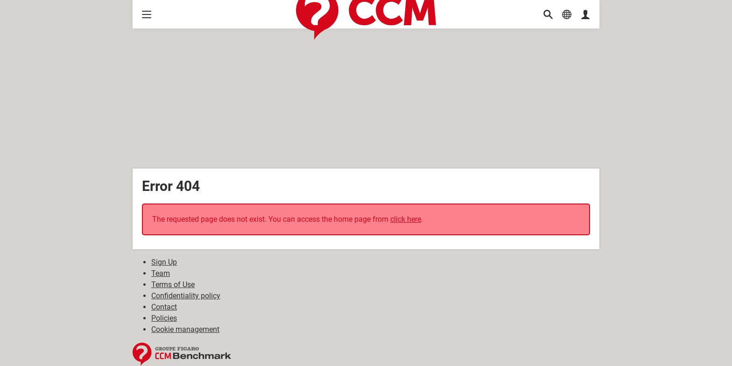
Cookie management (185, 329)
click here (405, 219)
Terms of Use (173, 284)
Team (160, 273)
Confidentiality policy (185, 295)
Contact (164, 307)
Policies (164, 318)
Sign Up (164, 262)
